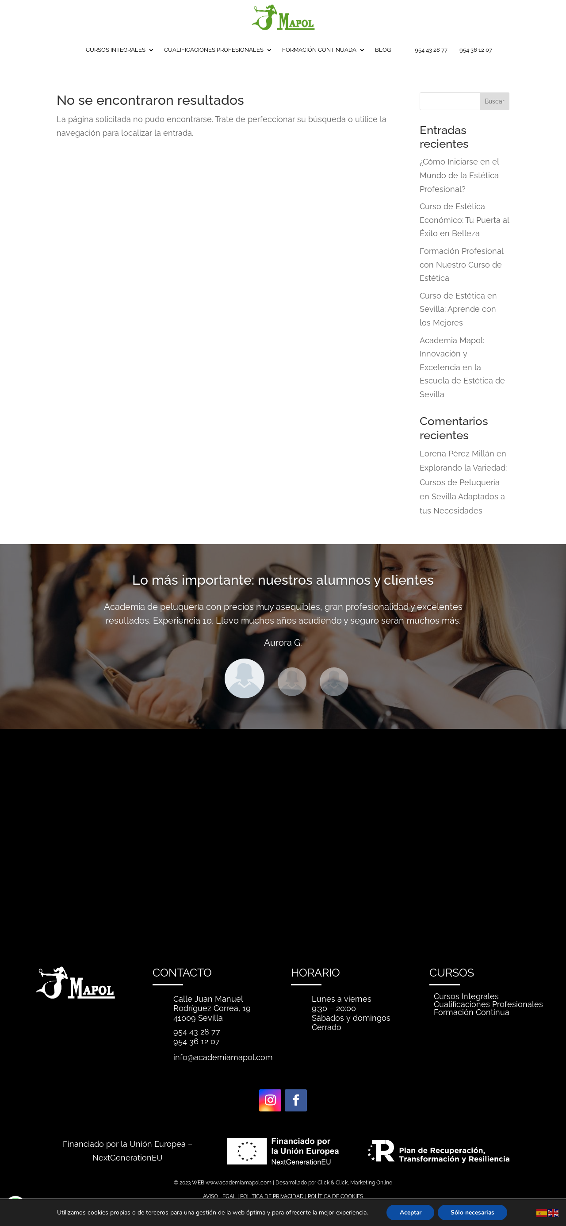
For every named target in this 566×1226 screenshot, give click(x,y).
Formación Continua (471, 1012)
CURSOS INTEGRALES (115, 49)
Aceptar (409, 1212)
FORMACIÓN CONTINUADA (319, 49)
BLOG (383, 49)
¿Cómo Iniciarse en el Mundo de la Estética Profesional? (459, 175)
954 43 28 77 (431, 49)
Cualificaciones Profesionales (488, 1004)
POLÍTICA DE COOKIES (335, 1196)
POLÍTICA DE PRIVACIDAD (272, 1196)
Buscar (495, 101)
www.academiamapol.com (239, 1183)
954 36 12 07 (475, 49)
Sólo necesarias (473, 1212)
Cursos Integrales (466, 996)
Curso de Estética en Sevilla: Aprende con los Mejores (458, 309)
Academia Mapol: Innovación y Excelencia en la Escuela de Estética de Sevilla (462, 367)
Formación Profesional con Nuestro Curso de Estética (461, 264)
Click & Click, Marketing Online (354, 1183)
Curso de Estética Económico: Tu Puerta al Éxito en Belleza (464, 220)
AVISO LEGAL (219, 1196)
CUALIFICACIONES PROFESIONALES (214, 49)
